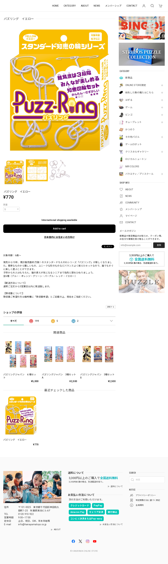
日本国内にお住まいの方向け (59, 237)
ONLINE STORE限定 (135, 85)
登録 (159, 245)
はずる (128, 100)
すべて (13, 321)
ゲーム (128, 107)
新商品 (128, 77)
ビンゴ (128, 114)
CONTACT (131, 5)
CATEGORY (70, 5)
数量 (5, 204)
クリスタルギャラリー (137, 151)
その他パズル (132, 137)
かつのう (130, 129)
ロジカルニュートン (136, 159)
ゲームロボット (133, 144)
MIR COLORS (132, 166)
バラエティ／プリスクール (139, 174)
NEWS (97, 5)
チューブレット (133, 122)
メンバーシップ (113, 5)
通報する (110, 307)
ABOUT (85, 5)
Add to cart (59, 228)
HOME (55, 5)
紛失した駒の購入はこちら (139, 92)
